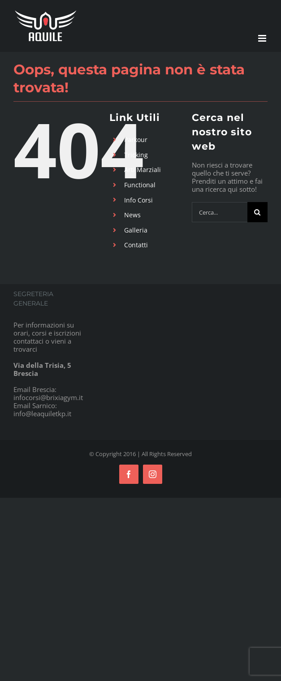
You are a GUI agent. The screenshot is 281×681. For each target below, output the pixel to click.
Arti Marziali (142, 169)
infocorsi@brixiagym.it (48, 397)
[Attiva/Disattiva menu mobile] (263, 38)
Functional (140, 185)
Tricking (136, 155)
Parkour (135, 139)
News (132, 215)
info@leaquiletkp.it (42, 413)
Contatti (136, 245)
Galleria (135, 230)
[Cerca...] (219, 212)
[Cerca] (257, 212)
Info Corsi (138, 200)
